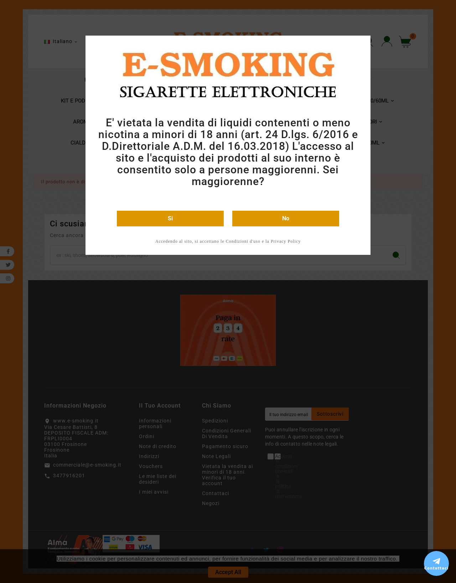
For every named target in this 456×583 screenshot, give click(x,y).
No (285, 218)
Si (170, 218)
